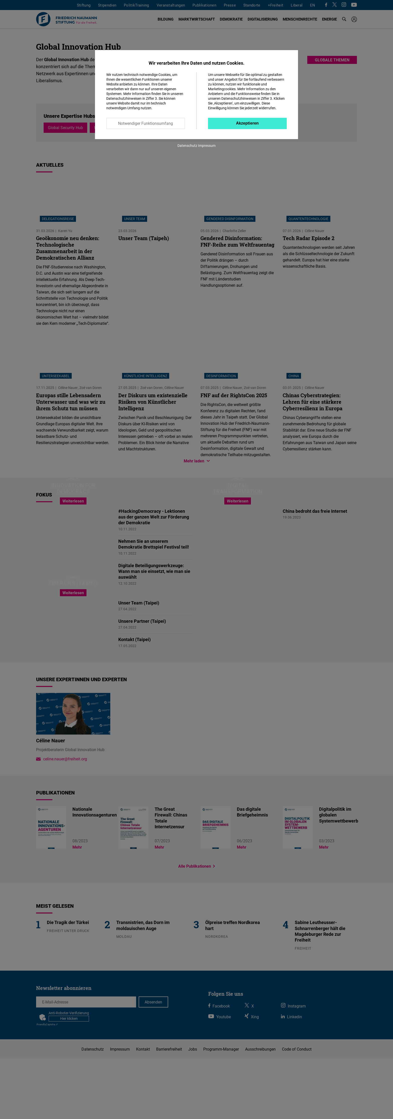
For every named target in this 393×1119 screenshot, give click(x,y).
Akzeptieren (247, 123)
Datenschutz (187, 145)
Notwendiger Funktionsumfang (145, 123)
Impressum (207, 145)
